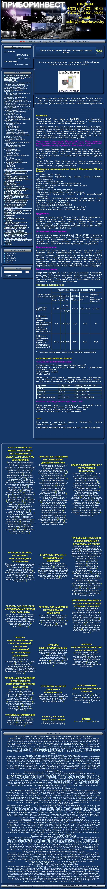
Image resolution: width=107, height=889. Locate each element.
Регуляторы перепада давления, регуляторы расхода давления (86, 698)
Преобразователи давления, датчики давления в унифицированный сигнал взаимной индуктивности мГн (53, 508)
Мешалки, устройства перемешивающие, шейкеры (13, 137)
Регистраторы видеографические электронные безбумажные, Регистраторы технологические (53, 565)
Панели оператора (24, 719)
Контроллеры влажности (52, 626)
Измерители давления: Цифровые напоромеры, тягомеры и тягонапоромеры (52, 477)
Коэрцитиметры (14, 701)
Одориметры (10, 167)
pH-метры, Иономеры (13, 151)
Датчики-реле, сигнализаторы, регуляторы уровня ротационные (87, 556)
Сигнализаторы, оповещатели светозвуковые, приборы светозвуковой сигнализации (19, 666)
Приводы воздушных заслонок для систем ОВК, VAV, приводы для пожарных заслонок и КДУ (20, 577)
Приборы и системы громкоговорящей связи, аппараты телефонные (20, 671)
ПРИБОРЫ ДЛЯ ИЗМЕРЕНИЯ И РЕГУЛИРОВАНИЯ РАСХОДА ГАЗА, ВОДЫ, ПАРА (16, 197)
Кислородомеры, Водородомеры (17, 132)
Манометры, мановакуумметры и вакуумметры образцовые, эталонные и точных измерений (53, 498)
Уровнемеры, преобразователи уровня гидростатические (86, 582)
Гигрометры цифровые (47, 624)
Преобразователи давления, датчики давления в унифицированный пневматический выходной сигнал (53, 513)
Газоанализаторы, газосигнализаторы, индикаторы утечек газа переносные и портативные (17, 83)
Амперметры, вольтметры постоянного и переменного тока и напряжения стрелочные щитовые (53, 652)
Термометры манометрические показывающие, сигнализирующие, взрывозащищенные (86, 493)
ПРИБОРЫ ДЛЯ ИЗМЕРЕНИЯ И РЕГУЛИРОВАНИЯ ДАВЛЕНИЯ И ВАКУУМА (16, 173)
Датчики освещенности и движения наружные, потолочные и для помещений (54, 699)
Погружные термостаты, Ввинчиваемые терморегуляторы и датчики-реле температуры (86, 508)
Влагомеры (61, 624)
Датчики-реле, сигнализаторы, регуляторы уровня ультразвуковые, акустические (86, 566)
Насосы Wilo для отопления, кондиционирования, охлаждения (52, 723)
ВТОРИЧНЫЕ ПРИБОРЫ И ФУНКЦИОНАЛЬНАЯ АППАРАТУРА (16, 187)
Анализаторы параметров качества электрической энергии (53, 663)
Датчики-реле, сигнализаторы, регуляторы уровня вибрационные (86, 559)
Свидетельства (51, 43)
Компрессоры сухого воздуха (15, 133)
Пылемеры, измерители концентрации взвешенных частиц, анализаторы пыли (15, 97)
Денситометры (27, 693)
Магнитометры (27, 701)
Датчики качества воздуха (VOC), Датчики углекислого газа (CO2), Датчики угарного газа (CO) (17, 101)
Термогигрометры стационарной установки (52, 620)
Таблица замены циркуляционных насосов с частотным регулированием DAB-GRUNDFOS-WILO (53, 819)
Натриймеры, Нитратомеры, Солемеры (14, 140)
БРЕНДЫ (9, 244)
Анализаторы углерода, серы (16, 123)
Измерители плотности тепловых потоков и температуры (21, 695)
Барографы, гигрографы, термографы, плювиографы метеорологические (86, 659)
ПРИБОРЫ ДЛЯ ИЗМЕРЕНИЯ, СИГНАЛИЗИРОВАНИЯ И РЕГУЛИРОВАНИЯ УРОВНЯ (15, 192)
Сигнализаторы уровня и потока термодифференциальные (84, 571)
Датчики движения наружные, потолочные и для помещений (53, 697)
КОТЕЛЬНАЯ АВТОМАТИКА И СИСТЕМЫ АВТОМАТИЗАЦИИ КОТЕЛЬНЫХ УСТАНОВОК (15, 205)
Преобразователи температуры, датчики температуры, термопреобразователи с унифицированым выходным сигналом (86, 485)
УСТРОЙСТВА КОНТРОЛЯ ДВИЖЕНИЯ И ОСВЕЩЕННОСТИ (15, 231)
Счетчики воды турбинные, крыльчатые (21, 625)
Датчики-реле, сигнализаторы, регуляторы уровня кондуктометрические (87, 550)
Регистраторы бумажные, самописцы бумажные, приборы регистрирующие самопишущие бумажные (53, 568)
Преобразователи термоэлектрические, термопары (86, 481)
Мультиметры (55, 660)
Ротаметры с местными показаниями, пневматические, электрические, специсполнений (20, 621)
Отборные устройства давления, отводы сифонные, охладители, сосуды (53, 523)
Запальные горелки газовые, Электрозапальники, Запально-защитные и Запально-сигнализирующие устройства (86, 626)
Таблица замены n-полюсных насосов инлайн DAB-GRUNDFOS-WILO (53, 789)
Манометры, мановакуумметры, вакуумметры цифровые (52, 496)
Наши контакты (10, 253)
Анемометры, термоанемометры (84, 655)
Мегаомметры (43, 660)
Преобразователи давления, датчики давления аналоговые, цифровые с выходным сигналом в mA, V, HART (53, 503)
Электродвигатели (19, 581)
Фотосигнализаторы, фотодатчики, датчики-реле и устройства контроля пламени (86, 614)
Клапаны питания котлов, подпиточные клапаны (86, 701)
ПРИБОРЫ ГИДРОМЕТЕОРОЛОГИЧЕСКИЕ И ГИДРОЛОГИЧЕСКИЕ (15, 222)
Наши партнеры (76, 41)
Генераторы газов (12, 129)
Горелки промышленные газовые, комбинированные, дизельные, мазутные (86, 630)
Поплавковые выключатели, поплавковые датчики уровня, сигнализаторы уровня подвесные (86, 573)
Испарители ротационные (14, 130)
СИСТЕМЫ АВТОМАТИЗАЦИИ (16, 238)
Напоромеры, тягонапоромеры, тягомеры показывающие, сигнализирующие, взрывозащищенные (53, 470)
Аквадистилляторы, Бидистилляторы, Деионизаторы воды (17, 109)
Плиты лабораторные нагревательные (12, 147)
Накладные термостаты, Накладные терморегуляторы (86, 511)
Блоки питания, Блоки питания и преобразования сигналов (53, 576)
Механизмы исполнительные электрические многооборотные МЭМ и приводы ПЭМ (19, 569)
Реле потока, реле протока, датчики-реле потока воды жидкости (20, 615)
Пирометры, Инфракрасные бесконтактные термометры (86, 498)
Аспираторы (10, 125)
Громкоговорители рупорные (15, 670)
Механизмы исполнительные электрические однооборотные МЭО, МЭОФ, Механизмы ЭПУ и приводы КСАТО (20, 565)
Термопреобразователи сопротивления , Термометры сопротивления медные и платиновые (86, 478)
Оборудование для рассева (15, 145)
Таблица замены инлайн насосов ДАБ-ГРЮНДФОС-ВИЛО (53, 804)
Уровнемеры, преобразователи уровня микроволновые (85, 589)
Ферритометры (20, 710)
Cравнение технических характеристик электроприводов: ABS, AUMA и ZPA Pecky (53, 755)
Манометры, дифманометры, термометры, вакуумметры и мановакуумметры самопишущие (53, 466)
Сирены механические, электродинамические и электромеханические (16, 659)
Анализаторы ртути (12, 122)
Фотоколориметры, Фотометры (16, 162)
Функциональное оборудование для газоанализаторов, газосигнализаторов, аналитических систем (17, 106)
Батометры (93, 661)
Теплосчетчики (14, 625)
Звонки (24, 661)
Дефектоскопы (11, 695)
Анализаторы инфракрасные (15, 117)
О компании (51, 41)
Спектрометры (11, 152)
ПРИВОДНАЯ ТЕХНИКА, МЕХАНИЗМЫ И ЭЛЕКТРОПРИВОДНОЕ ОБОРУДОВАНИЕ (13, 183)
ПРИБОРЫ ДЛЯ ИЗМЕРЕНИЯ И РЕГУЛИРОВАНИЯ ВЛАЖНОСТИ (16, 201)
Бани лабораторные (12, 126)
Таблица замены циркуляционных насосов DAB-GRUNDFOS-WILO (53, 836)
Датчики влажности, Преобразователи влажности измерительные (53, 618)
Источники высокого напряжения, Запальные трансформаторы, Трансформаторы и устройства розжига (85, 610)
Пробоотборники (11, 149)
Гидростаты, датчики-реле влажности (52, 615)
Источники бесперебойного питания (55, 577)
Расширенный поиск (36, 41)
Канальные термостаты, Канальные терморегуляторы (87, 514)
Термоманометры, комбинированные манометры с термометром (52, 518)
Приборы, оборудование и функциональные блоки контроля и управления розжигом (86, 618)
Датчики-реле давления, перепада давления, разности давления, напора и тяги (53, 474)
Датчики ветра (79, 663)
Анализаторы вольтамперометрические (12, 114)
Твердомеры (24, 706)
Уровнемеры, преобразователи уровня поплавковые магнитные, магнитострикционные (87, 580)
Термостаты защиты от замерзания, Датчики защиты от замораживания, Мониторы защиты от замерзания (87, 505)
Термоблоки (10, 158)
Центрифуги (10, 164)
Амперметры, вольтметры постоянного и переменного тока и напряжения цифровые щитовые (53, 655)
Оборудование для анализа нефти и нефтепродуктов (17, 142)
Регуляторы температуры (81, 694)
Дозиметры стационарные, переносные (14, 168)
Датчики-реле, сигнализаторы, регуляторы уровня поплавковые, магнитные (86, 554)
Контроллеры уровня (81, 546)
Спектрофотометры (12, 154)
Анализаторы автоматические (16, 112)
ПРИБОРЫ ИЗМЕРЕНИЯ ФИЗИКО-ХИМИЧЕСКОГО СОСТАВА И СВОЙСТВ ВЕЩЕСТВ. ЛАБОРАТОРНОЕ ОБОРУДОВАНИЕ (20, 454)
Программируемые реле (15, 720)
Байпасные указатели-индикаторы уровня (90, 594)
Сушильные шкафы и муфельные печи (16, 155)
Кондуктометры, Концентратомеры (17, 135)
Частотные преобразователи (15, 576)
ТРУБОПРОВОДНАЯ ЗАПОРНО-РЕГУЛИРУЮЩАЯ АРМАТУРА (16, 235)
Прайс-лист (63, 41)
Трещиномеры (25, 708)
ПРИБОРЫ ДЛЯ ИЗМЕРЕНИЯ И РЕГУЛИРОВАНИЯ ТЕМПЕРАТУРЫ (16, 177)
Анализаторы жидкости (14, 116)
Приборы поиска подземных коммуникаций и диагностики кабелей (20, 704)
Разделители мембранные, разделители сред (54, 520)
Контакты (64, 43)
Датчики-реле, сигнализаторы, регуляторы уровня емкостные (85, 548)
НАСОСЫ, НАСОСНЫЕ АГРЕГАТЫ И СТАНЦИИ (17, 241)
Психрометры (91, 663)
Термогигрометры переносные (52, 622)
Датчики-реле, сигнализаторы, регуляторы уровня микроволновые (86, 563)
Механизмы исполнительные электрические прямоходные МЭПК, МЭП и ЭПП (20, 573)
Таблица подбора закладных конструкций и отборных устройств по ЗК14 (53, 865)
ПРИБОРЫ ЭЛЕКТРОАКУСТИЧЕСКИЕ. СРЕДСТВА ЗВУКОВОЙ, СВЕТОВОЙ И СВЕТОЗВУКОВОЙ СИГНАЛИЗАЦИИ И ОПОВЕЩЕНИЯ (17, 212)
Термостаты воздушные (14, 159)
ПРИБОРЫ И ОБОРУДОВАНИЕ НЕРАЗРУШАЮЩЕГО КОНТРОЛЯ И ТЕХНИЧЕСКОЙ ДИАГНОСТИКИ (16, 227)
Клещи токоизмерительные (54, 661)
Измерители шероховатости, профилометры (20, 700)
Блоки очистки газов (12, 128)
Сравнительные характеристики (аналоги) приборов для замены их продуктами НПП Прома (53, 851)
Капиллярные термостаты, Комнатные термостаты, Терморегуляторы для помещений (88, 500)
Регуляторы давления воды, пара (87, 694)
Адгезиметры (13, 689)
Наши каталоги (10, 258)
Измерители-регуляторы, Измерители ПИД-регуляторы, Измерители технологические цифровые (53, 573)
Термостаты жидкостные (14, 161)
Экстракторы (10, 165)
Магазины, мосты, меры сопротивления (52, 659)
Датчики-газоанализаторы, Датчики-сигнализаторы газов (17, 93)
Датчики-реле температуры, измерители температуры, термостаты (87, 474)
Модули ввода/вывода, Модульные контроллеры (20, 723)
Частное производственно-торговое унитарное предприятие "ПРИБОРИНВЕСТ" (48, 886)
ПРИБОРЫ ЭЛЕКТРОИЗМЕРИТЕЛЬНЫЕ (14, 218)
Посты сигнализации (23, 663)
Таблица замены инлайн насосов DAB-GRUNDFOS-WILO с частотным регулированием (53, 772)
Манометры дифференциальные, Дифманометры (52, 493)
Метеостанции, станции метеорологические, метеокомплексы (86, 665)
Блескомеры (25, 689)
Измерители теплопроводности (18, 698)
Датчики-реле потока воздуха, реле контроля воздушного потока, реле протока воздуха (20, 618)
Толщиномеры (13, 708)
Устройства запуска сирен (25, 668)
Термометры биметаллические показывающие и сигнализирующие (85, 489)
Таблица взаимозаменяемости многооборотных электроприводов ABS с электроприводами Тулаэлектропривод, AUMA (53, 736)
